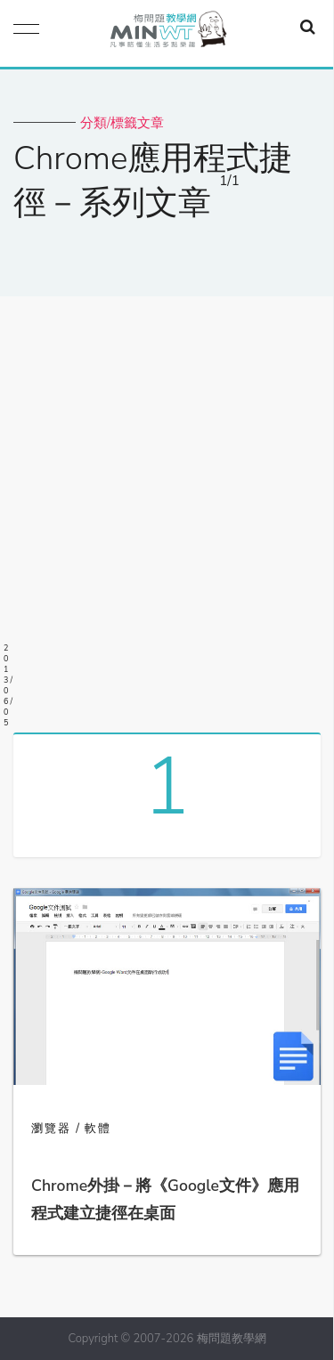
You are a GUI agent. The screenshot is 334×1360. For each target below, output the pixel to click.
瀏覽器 (51, 1129)
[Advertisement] (167, 508)
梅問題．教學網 (167, 33)
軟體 (98, 1129)
